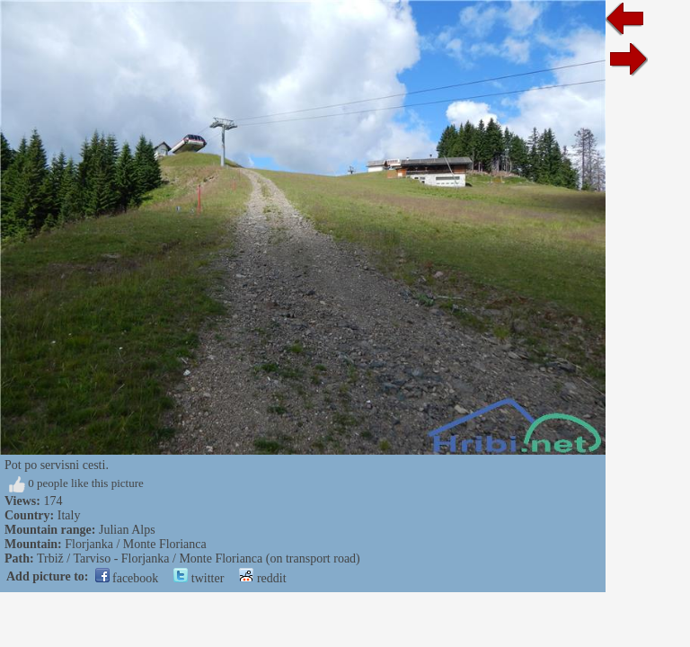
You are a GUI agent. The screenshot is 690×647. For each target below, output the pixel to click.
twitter (198, 578)
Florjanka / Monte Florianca (135, 544)
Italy (69, 515)
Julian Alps (127, 529)
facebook (127, 578)
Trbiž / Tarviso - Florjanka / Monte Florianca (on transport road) (198, 558)
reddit (262, 578)
